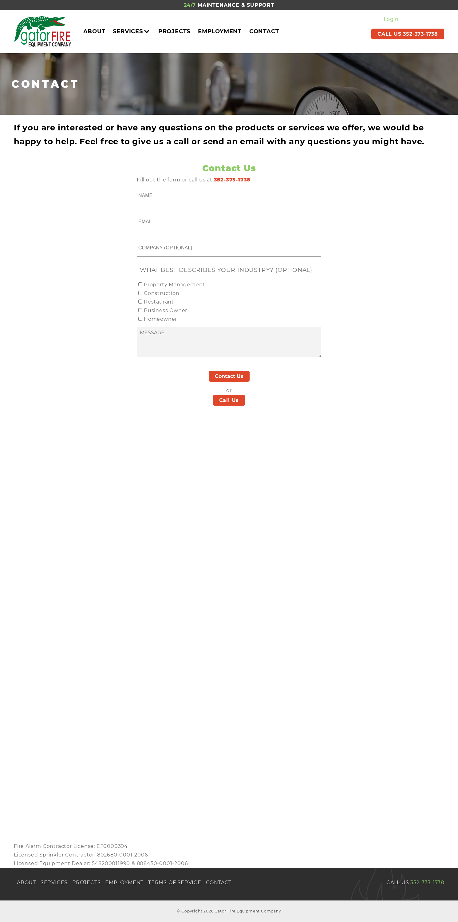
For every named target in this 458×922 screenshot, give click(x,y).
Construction (162, 293)
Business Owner (165, 310)
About (94, 31)
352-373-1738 (427, 882)
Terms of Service (174, 882)
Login (391, 19)
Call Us (229, 400)
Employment (220, 31)
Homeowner (160, 319)
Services (132, 31)
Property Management (174, 285)
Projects (174, 31)
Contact (264, 31)
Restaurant (159, 302)
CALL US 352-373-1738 (407, 34)
